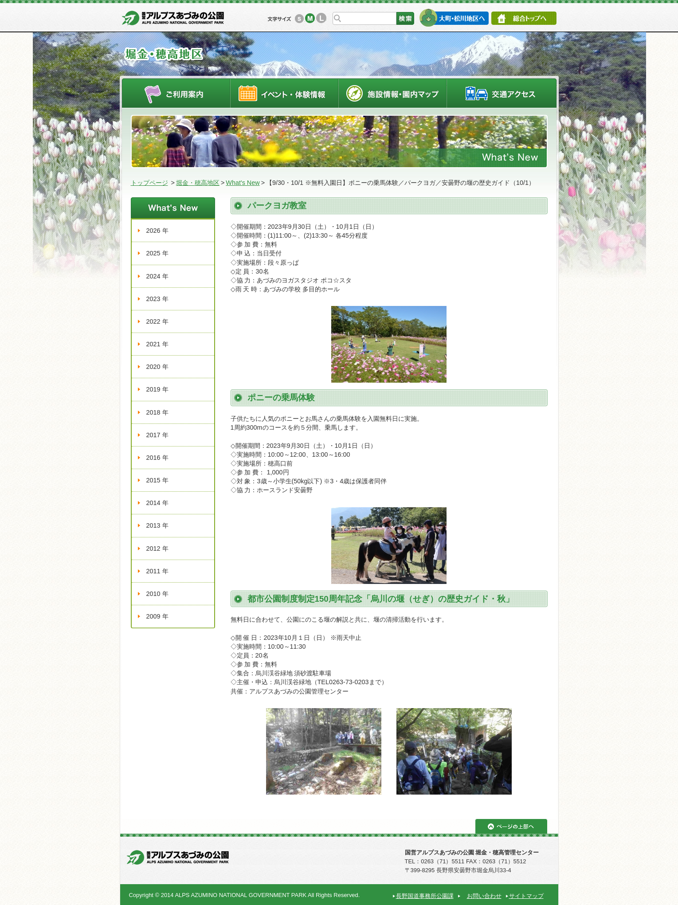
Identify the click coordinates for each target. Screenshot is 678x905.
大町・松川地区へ (454, 18)
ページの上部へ (511, 826)
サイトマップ (526, 896)
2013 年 (157, 525)
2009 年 (157, 616)
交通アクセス (502, 93)
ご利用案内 (175, 93)
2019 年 (157, 389)
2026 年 (157, 230)
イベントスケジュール (284, 93)
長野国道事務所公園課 (425, 896)
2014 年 (157, 502)
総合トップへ (524, 18)
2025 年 (157, 253)
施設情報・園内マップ (392, 93)
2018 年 (157, 412)
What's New (242, 182)
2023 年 (157, 298)
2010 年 (157, 593)
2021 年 (157, 344)
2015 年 (157, 480)
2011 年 (157, 571)
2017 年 (157, 435)
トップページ (149, 182)
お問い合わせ (484, 896)
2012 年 (157, 548)
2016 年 (157, 457)
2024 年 (157, 276)
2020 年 (157, 366)
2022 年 (157, 321)
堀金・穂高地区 (197, 182)
